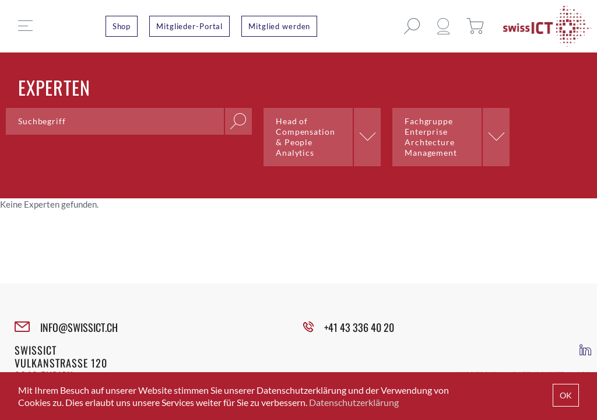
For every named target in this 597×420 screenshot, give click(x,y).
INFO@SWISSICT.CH (79, 327)
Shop (122, 26)
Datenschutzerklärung (354, 402)
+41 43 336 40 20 (359, 327)
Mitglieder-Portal (189, 26)
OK (566, 395)
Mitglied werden (279, 26)
